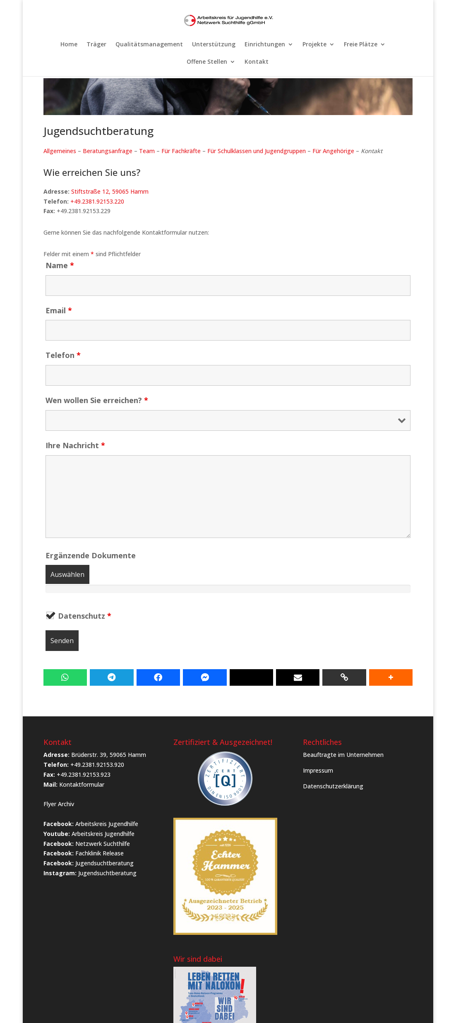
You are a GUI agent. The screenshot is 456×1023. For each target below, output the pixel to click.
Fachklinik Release (99, 853)
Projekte (314, 44)
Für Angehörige (333, 151)
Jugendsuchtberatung (104, 863)
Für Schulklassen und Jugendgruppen (256, 151)
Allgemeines (59, 151)
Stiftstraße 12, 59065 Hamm (110, 191)
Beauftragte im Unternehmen (343, 755)
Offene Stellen (207, 62)
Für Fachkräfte (181, 151)
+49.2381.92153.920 (97, 764)
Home (68, 44)
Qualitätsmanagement (149, 44)
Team (147, 151)
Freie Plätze (360, 44)
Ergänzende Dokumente (91, 555)
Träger (96, 44)
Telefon (63, 355)
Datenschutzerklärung (333, 786)
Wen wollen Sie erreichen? (97, 400)
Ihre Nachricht (75, 445)
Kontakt (257, 62)
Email (59, 310)
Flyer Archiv (58, 804)
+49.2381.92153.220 (97, 201)
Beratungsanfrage (107, 151)
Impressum (318, 770)
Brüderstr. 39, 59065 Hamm (108, 755)
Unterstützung (213, 44)
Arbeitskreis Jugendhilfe (106, 824)
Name (60, 265)
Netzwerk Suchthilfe (102, 844)
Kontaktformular (81, 784)
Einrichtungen (265, 44)
